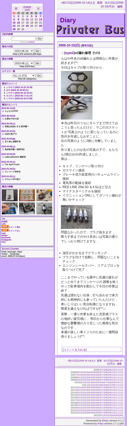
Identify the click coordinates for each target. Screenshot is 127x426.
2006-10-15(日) (69, 45)
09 (109, 370)
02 (82, 372)
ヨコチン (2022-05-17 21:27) (19, 96)
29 (14, 29)
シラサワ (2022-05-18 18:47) (19, 93)
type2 (69, 53)
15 (14, 22)
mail (3, 233)
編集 (120, 6)
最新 (100, 2)
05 (94, 372)
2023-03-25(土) (8, 176)
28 (40, 25)
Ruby (101, 423)
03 (86, 372)
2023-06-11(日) (8, 108)
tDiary (105, 420)
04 (90, 372)
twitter (4, 235)
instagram (6, 240)
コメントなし (10, 231)
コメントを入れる (75, 349)
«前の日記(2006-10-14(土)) (78, 2)
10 (113, 370)
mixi (3, 242)
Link (3, 224)
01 (79, 372)
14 (40, 19)
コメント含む (10, 227)
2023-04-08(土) (8, 146)
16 (18, 22)
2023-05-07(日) (8, 131)
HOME (4, 222)
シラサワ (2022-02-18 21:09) (19, 98)
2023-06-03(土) (8, 124)
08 (105, 370)
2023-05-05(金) (8, 139)
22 (14, 25)
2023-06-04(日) (8, 116)
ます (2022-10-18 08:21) (17, 90)
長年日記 (87, 45)
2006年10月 (27, 8)
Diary (68, 20)
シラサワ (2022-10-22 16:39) (19, 87)
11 (27, 19)
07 (101, 370)
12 (121, 370)
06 (98, 372)
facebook (6, 238)
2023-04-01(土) (8, 162)
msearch (32, 42)
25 (27, 25)
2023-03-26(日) (8, 169)
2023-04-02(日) (8, 154)
